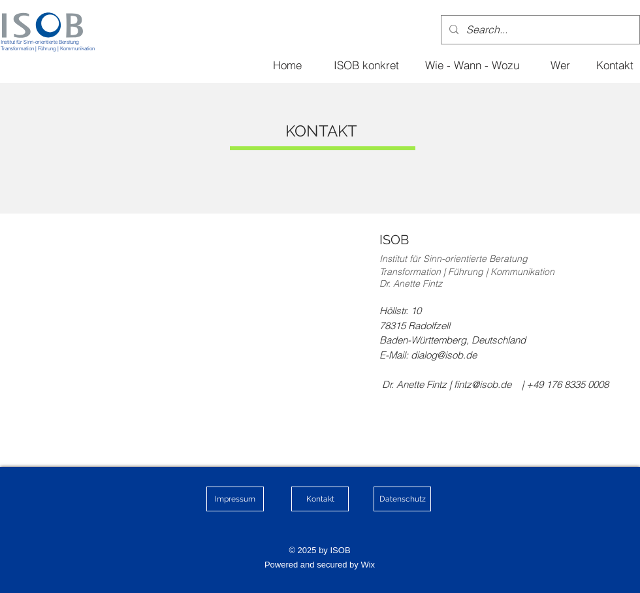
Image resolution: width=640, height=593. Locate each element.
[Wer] (560, 65)
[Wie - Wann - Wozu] (472, 65)
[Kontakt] (614, 65)
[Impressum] (235, 499)
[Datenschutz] (402, 499)
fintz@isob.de (482, 384)
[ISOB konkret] (366, 65)
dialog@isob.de (444, 355)
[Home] (287, 65)
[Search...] (539, 30)
